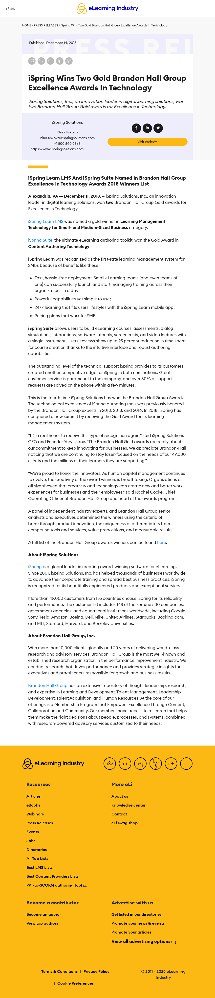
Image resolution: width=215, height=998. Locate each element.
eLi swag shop (124, 822)
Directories (36, 849)
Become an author (43, 914)
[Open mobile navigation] (9, 8)
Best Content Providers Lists (52, 876)
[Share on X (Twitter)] (41, 61)
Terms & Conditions (59, 971)
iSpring (35, 566)
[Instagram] (186, 763)
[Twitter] (125, 763)
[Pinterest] (171, 763)
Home (26, 25)
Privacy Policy (96, 971)
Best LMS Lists (39, 867)
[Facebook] (110, 763)
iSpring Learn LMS (45, 221)
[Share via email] (60, 61)
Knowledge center (128, 805)
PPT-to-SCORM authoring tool (56, 885)
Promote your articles (131, 932)
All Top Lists (37, 858)
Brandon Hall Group (47, 685)
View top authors (42, 923)
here (161, 542)
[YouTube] (156, 763)
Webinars (35, 813)
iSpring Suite (40, 240)
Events (32, 831)
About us (119, 796)
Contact (119, 813)
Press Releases (46, 25)
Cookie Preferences (75, 983)
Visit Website (147, 142)
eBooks (33, 805)
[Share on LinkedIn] (50, 61)
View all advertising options (143, 941)
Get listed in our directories (136, 914)
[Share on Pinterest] (69, 61)
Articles (33, 796)
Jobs (30, 840)
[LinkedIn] (140, 763)
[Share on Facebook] (32, 61)
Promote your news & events (137, 923)
